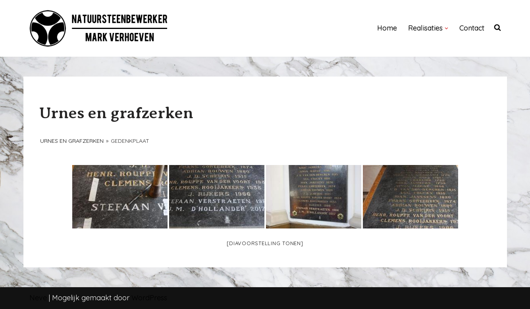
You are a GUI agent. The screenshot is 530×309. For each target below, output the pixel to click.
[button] (446, 28)
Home (387, 28)
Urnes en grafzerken (72, 140)
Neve (38, 297)
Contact (471, 28)
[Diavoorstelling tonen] (265, 243)
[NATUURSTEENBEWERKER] (98, 28)
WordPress (149, 297)
